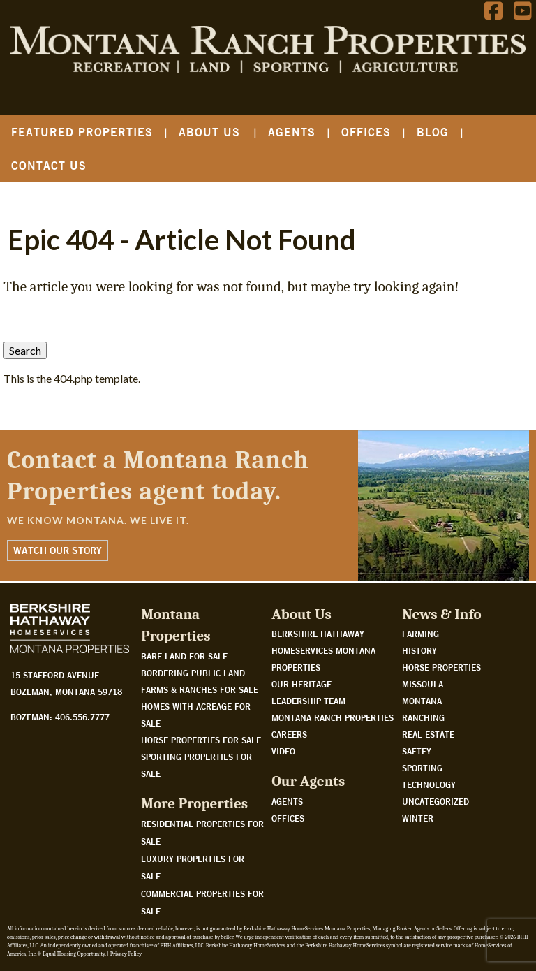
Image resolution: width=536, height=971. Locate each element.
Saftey (416, 751)
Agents (291, 131)
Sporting (422, 767)
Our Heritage (301, 683)
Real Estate (428, 734)
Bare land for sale (184, 656)
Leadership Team (308, 700)
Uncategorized (435, 801)
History (419, 650)
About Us (209, 131)
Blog (433, 131)
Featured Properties (82, 131)
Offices (366, 131)
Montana (422, 700)
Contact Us (49, 165)
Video (283, 751)
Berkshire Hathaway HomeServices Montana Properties (323, 650)
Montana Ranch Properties (332, 717)
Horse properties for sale (201, 739)
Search (25, 350)
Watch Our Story (57, 550)
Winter (417, 818)
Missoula (422, 683)
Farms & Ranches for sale (199, 689)
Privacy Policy (126, 954)
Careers (289, 734)
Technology (429, 784)
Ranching (423, 717)
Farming (420, 633)
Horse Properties (441, 667)
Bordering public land (193, 672)
